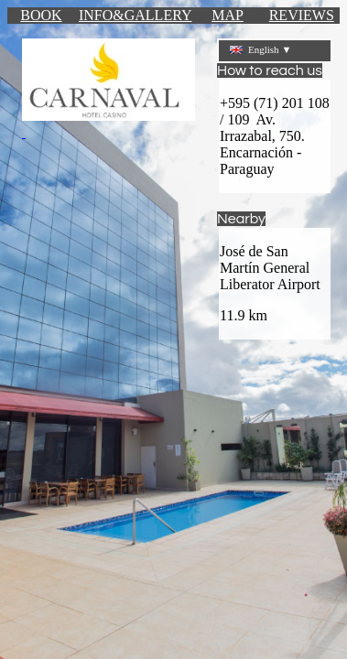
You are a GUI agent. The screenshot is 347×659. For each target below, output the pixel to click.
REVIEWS (301, 15)
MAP (227, 15)
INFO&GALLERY (135, 15)
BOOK (40, 15)
